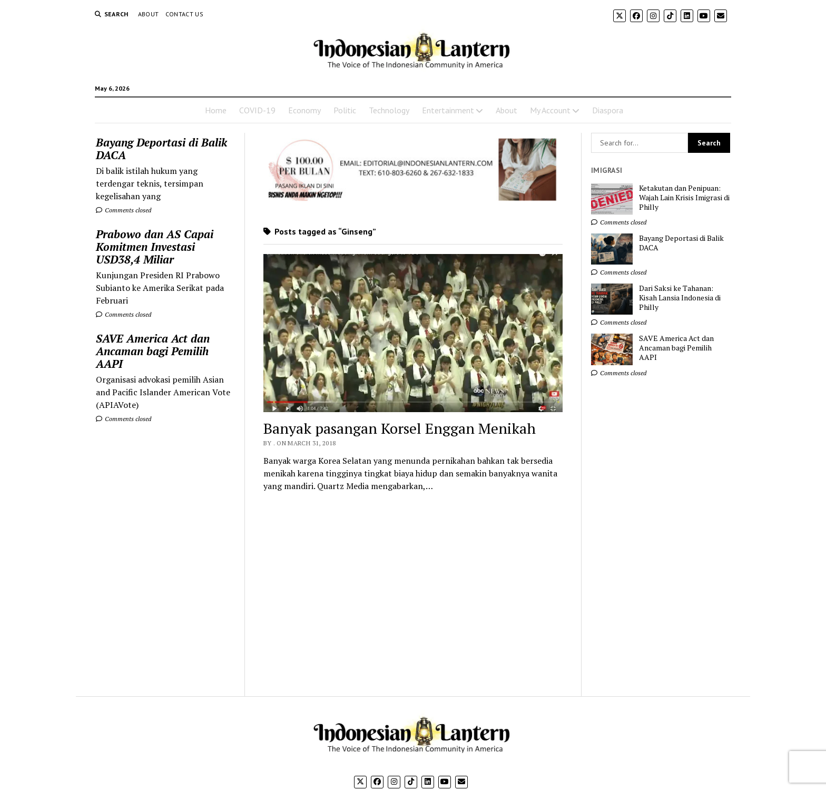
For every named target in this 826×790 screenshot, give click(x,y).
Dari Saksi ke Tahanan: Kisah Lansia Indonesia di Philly (680, 298)
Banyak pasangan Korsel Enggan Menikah (399, 428)
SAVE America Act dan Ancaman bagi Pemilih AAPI (153, 351)
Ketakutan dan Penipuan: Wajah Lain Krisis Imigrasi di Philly (684, 197)
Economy (304, 110)
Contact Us (184, 14)
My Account (550, 110)
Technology (389, 110)
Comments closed (123, 210)
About (148, 14)
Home (216, 110)
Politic (344, 110)
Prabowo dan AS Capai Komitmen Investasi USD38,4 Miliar (154, 247)
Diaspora (607, 110)
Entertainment (448, 110)
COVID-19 (257, 110)
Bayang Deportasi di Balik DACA (161, 148)
